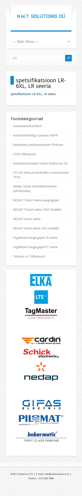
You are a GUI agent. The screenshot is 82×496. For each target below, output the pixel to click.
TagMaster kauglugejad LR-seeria (35, 237)
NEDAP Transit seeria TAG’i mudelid (37, 209)
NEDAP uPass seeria (26, 219)
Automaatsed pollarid (27, 126)
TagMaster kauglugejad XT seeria (35, 247)
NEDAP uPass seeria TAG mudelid (36, 228)
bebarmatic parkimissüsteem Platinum (38, 144)
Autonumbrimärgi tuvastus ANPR (35, 135)
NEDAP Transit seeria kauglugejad (36, 200)
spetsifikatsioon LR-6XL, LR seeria (33, 94)
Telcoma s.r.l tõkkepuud (29, 256)
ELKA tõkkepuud (24, 154)
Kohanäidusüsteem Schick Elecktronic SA (40, 163)
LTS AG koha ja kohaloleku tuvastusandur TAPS (41, 175)
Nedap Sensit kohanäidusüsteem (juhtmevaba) (35, 189)
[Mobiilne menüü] (40, 41)
